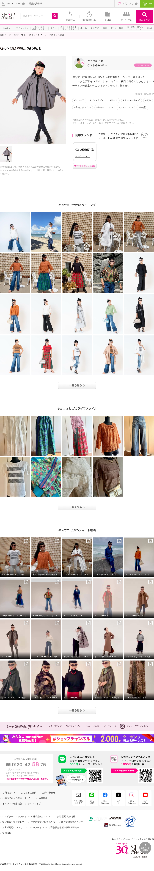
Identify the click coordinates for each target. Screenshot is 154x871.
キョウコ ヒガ (95, 61)
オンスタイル (97, 100)
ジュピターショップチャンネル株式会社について (26, 816)
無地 (148, 100)
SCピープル (20, 35)
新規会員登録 (35, 3)
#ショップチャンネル (134, 726)
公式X (118, 802)
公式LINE (92, 802)
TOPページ (5, 35)
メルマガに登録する (78, 802)
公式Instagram (132, 802)
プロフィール (109, 726)
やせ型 (143, 107)
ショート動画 (92, 726)
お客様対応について (12, 827)
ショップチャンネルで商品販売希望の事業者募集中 (53, 827)
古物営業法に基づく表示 (43, 822)
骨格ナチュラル (83, 107)
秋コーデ (79, 100)
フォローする (143, 65)
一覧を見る (75, 385)
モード (114, 100)
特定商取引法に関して (13, 822)
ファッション (126, 107)
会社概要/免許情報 (66, 816)
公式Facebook (105, 802)
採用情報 (6, 833)
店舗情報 (43, 798)
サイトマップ (34, 803)
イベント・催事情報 (12, 803)
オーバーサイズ (132, 100)
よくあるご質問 (28, 792)
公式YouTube (145, 802)
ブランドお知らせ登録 (85, 166)
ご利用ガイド (9, 792)
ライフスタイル (73, 726)
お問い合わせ (48, 792)
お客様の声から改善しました (16, 798)
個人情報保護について (72, 822)
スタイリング (54, 726)
